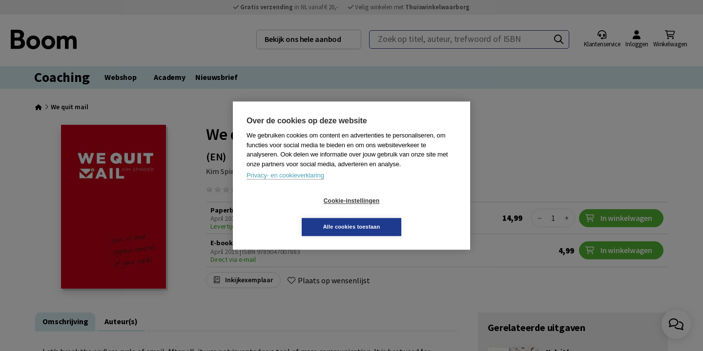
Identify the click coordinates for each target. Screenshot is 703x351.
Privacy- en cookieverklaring (285, 188)
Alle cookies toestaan (409, 213)
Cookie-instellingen (293, 214)
